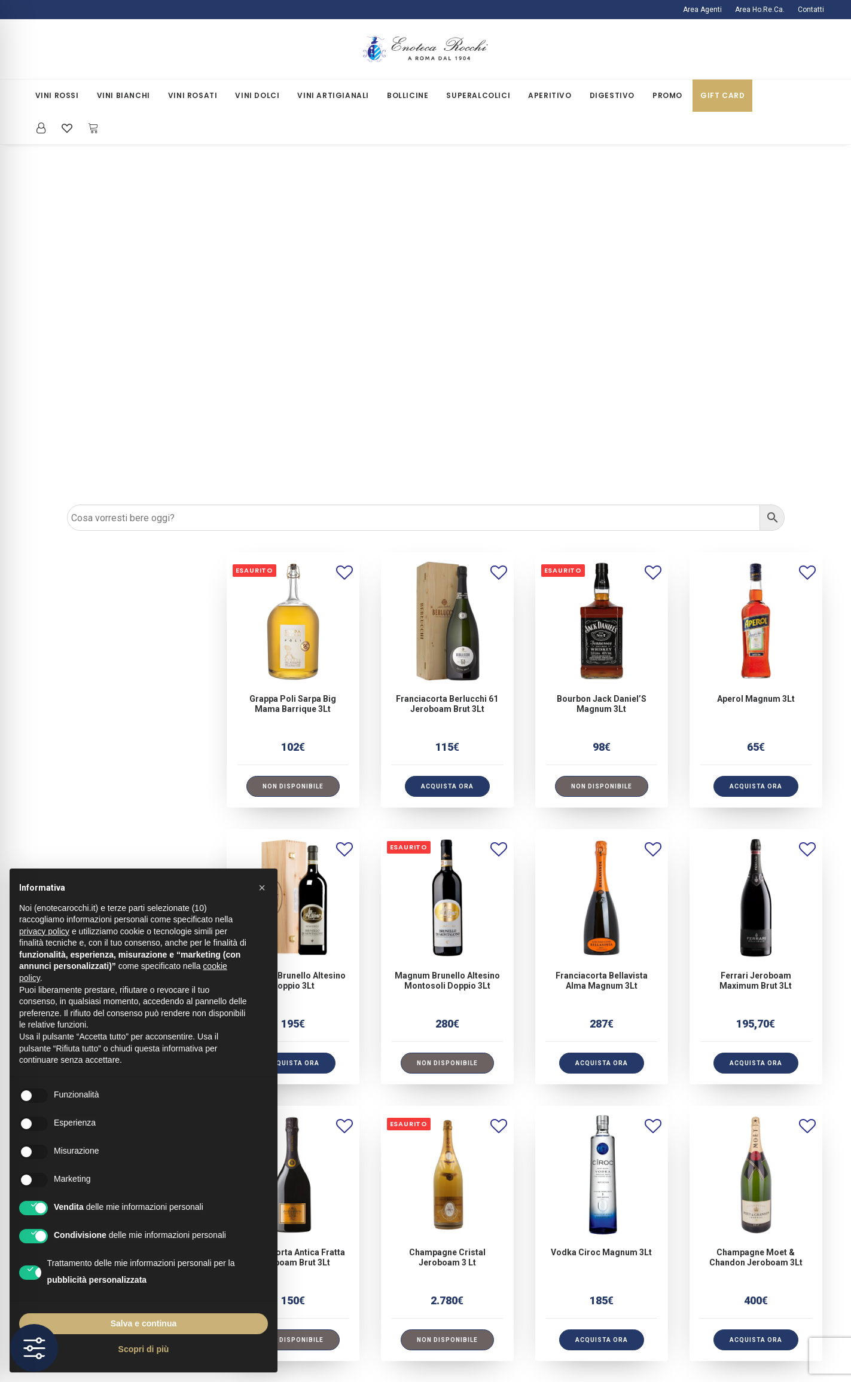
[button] (293, 259)
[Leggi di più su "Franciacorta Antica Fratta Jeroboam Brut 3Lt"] (293, 978)
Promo (667, 95)
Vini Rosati (193, 95)
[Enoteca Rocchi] (426, 49)
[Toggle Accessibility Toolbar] (34, 1348)
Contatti (811, 9)
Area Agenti (702, 9)
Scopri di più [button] (143, 1349)
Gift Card (722, 95)
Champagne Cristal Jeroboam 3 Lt (447, 896)
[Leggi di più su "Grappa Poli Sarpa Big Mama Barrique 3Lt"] (293, 425)
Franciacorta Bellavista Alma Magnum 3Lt (602, 619)
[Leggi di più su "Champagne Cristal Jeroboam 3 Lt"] (447, 978)
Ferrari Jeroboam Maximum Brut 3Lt (755, 619)
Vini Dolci (257, 95)
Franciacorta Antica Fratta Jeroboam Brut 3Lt (293, 896)
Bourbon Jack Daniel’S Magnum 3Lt (601, 343)
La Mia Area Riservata (493, 1187)
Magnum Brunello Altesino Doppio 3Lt (293, 619)
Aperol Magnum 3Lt (756, 338)
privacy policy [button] (44, 931)
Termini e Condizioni (290, 1270)
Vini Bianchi (123, 95)
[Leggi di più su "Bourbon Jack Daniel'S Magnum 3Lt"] (601, 425)
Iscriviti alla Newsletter (495, 1203)
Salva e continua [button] (143, 1323)
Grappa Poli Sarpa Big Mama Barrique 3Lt (292, 343)
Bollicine (407, 95)
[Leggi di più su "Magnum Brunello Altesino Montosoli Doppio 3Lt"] (447, 702)
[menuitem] (705, 9)
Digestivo (612, 95)
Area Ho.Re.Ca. (760, 9)
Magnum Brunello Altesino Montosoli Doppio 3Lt (447, 619)
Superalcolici (478, 95)
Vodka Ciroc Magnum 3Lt (601, 891)
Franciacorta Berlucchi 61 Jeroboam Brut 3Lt (447, 343)
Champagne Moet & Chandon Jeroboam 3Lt (756, 896)
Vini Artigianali (333, 95)
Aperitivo (549, 95)
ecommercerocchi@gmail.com (720, 1187)
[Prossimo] (808, 1039)
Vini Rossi (57, 95)
